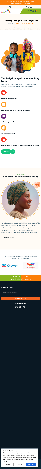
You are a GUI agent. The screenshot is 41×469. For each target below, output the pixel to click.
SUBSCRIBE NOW (20, 298)
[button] (39, 11)
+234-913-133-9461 (16, 7)
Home (9, 23)
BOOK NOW (6, 151)
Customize (8, 464)
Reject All (19, 464)
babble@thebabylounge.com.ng (21, 3)
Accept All (31, 464)
